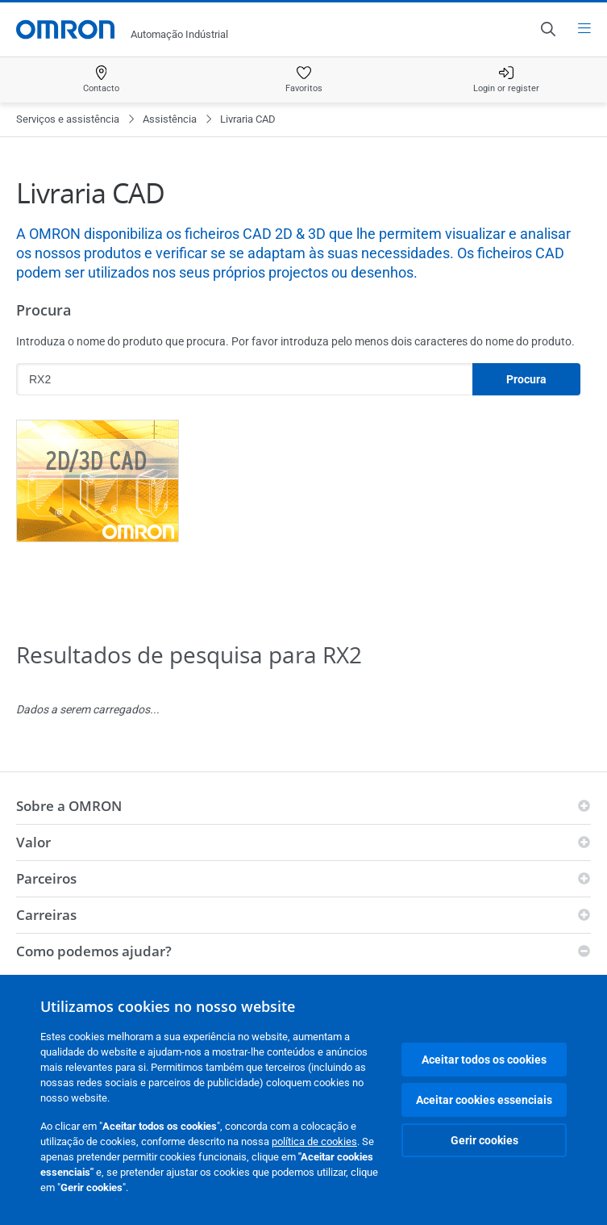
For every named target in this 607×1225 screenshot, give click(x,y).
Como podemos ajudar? (94, 951)
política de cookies (314, 1141)
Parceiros (46, 878)
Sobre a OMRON (69, 805)
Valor (33, 842)
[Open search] (547, 29)
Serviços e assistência (67, 119)
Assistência (170, 119)
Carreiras (46, 914)
